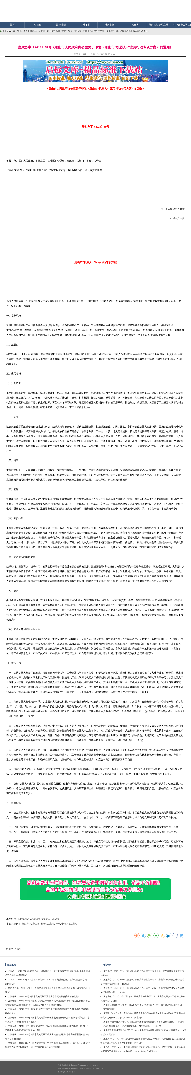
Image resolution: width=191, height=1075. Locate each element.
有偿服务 (134, 24)
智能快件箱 (165, 542)
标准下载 (85, 24)
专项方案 (66, 923)
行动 (57, 923)
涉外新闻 (110, 24)
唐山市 (36, 923)
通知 (74, 923)
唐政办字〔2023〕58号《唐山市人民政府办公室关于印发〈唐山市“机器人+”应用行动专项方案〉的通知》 (100, 31)
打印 (9, 949)
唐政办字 (26, 923)
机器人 (44, 923)
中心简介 (36, 24)
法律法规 (61, 24)
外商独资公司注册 (158, 24)
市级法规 (45, 31)
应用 (51, 923)
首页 (12, 24)
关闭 (17, 949)
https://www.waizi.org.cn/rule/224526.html (39, 919)
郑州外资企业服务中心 (27, 31)
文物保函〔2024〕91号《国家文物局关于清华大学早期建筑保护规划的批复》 (44, 996)
